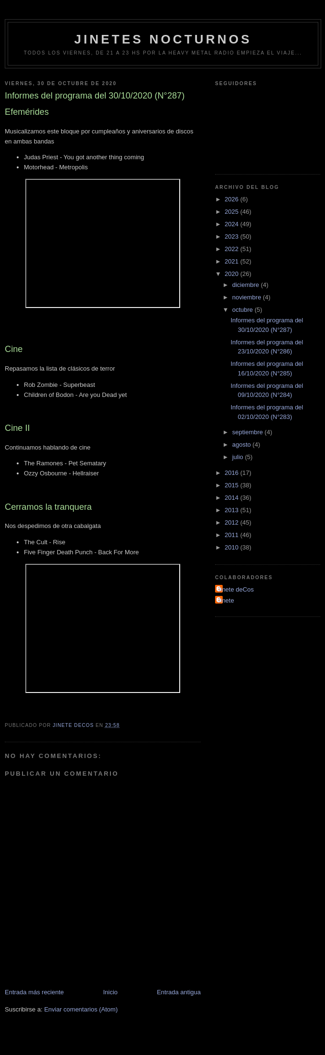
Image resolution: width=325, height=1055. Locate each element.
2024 (232, 224)
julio (238, 457)
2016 (232, 472)
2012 (232, 522)
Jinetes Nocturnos (163, 39)
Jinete (225, 600)
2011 (232, 534)
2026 (232, 199)
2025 (232, 211)
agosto (242, 444)
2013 (232, 510)
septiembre (248, 432)
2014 (232, 497)
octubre (243, 309)
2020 (232, 273)
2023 (232, 236)
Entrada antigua (179, 992)
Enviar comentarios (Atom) (81, 1009)
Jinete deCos (235, 589)
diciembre (246, 284)
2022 (232, 249)
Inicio (110, 992)
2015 (232, 485)
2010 (232, 547)
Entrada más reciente (34, 992)
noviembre (247, 297)
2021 (232, 261)
